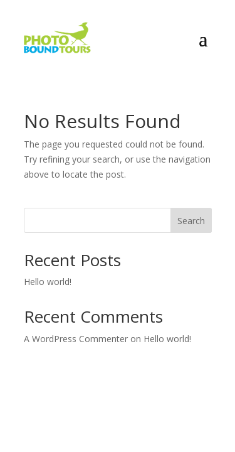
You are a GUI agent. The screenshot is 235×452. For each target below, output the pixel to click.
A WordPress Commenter (76, 339)
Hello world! (47, 282)
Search (191, 221)
